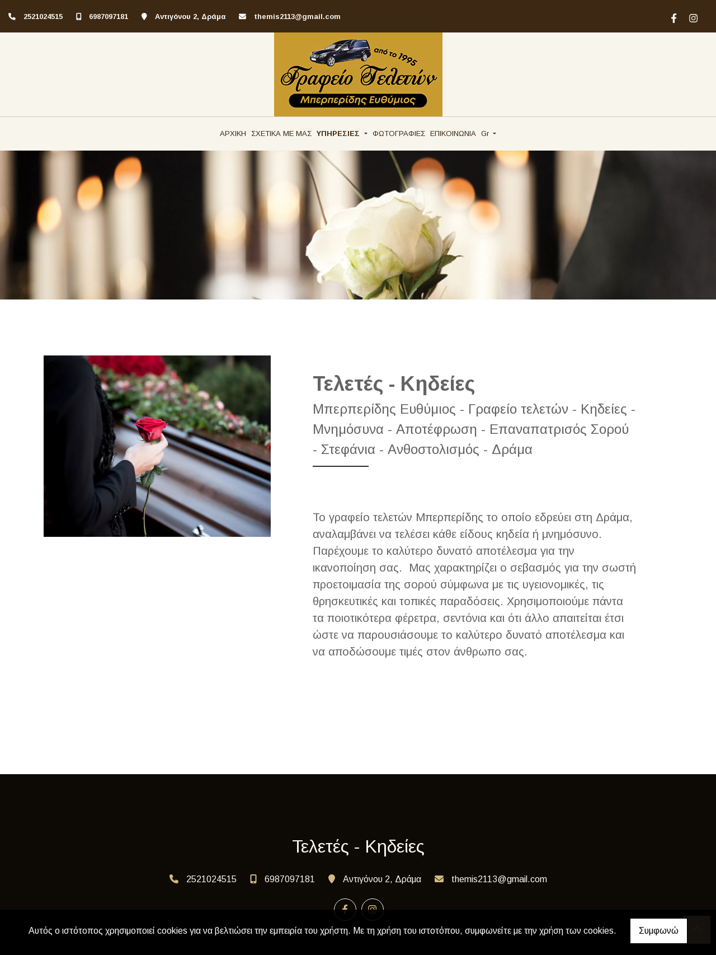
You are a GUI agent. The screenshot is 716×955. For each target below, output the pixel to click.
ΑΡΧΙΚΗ (233, 133)
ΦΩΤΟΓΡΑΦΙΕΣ (399, 133)
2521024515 (43, 16)
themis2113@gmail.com (297, 16)
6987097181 (108, 16)
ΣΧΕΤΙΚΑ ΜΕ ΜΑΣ (281, 133)
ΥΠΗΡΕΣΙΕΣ (339, 133)
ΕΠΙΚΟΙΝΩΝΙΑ (453, 133)
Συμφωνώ (659, 930)
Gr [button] (486, 133)
